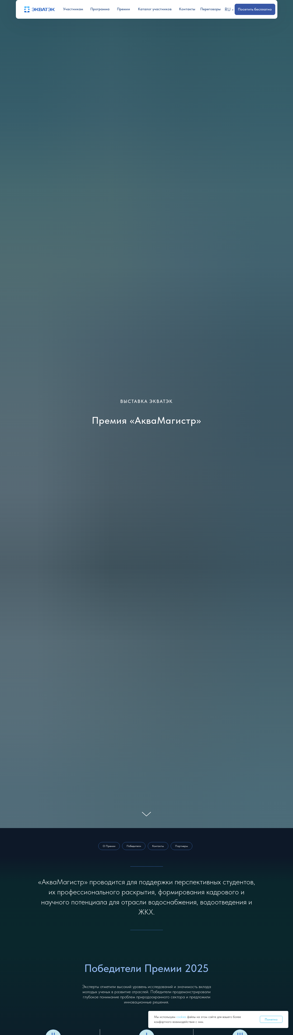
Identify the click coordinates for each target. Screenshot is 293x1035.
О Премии (109, 846)
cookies (181, 1017)
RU (228, 9)
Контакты (158, 846)
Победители (134, 846)
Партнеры (181, 846)
